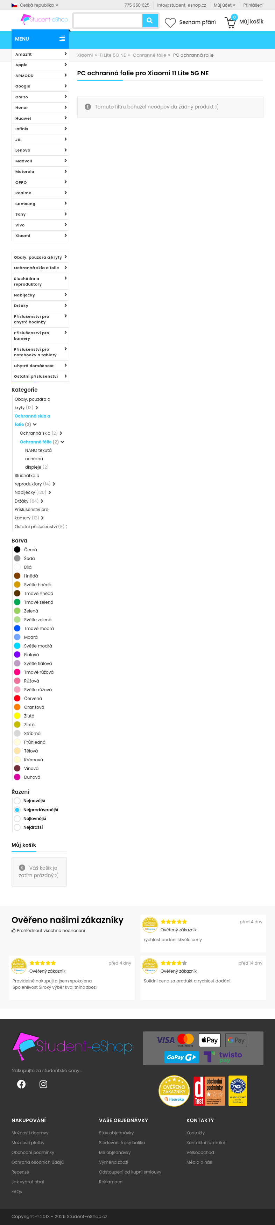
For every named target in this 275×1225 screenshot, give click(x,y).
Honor (21, 107)
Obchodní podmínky (33, 1152)
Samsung (25, 203)
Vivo (20, 225)
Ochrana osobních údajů (38, 1162)
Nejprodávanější (40, 810)
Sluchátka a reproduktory (28, 281)
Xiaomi (22, 235)
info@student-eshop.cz (181, 5)
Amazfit (23, 54)
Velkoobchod (200, 1152)
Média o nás (199, 1162)
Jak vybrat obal (28, 1182)
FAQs (17, 1192)
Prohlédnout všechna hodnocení (48, 930)
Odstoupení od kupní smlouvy (130, 1172)
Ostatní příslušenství (36, 376)
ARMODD (24, 75)
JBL (18, 139)
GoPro (21, 97)
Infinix (21, 129)
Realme (23, 193)
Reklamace (110, 1182)
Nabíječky (24, 295)
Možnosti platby (28, 1143)
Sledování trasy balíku (122, 1143)
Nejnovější (34, 801)
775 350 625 (137, 5)
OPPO (21, 182)
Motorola (24, 171)
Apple (21, 65)
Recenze (20, 1172)
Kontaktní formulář (205, 1143)
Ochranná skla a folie (36, 268)
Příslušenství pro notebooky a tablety (35, 352)
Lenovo (22, 150)
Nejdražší (33, 827)
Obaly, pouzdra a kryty (38, 257)
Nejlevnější (34, 818)
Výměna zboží (113, 1162)
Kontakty (195, 1133)
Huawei (23, 118)
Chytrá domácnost (34, 366)
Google (22, 86)
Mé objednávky (115, 1152)
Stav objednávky (116, 1133)
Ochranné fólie (149, 55)
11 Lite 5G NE (113, 55)
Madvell (23, 161)
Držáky (21, 305)
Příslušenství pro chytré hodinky (31, 319)
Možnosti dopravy (30, 1133)
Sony (20, 214)
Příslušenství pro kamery (31, 336)
